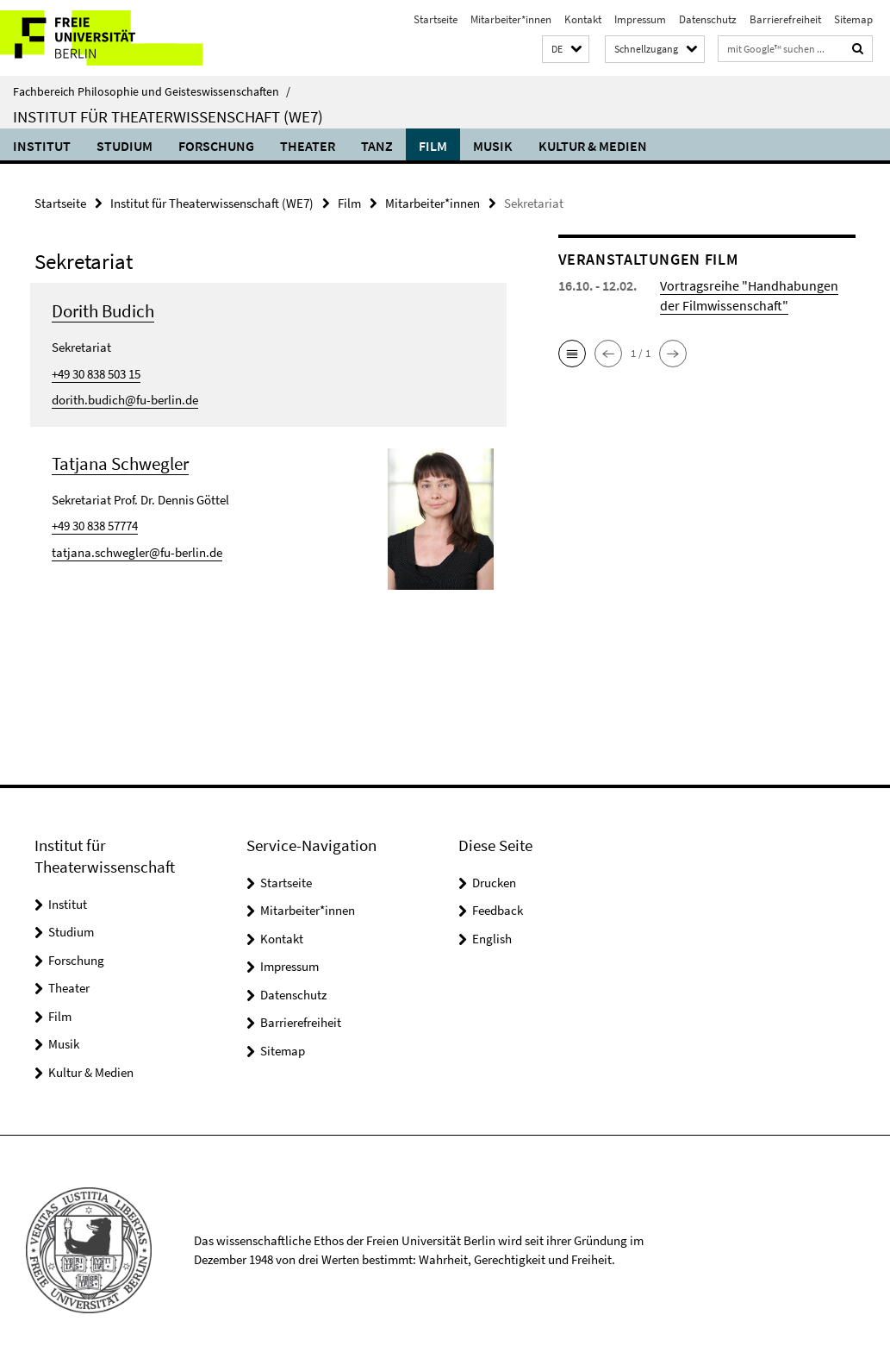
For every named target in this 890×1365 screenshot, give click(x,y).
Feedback (497, 910)
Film (433, 145)
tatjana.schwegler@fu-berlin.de (137, 552)
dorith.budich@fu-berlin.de (125, 399)
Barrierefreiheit (785, 19)
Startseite (435, 19)
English (492, 938)
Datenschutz (708, 19)
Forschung (216, 145)
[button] (565, 49)
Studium (124, 145)
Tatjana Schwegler (120, 463)
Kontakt (582, 19)
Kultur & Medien (592, 145)
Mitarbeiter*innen (510, 19)
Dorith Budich (103, 310)
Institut (42, 145)
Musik (493, 145)
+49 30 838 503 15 (96, 374)
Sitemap (853, 19)
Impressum (640, 19)
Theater (307, 145)
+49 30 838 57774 (95, 525)
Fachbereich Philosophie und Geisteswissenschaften (151, 91)
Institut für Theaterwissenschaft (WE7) (168, 116)
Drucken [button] (494, 882)
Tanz (377, 145)
